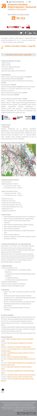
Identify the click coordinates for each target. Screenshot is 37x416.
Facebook (25, 33)
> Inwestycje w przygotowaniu (28, 40)
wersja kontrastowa (18, 1)
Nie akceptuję (31, 413)
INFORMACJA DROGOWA (18, 18)
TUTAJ (27, 142)
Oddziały (11, 38)
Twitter (21, 33)
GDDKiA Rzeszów (19, 38)
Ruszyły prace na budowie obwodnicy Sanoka (19, 347)
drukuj (2, 392)
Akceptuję (21, 413)
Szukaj (34, 33)
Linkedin (30, 33)
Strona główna (4, 38)
